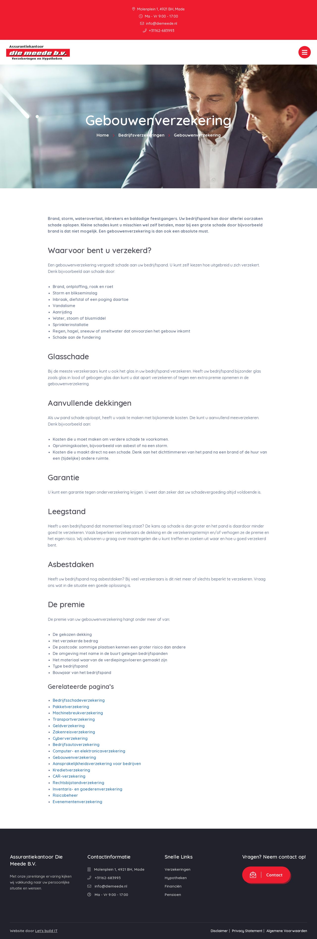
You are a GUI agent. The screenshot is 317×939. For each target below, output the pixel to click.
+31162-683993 (158, 30)
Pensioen (173, 894)
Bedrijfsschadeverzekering (79, 700)
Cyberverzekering (70, 738)
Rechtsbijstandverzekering (78, 782)
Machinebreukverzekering (78, 712)
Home (103, 135)
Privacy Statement (245, 931)
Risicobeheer (65, 795)
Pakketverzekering (71, 706)
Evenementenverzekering (77, 801)
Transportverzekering (74, 719)
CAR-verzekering (69, 776)
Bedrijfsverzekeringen (141, 135)
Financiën (173, 886)
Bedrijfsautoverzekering (76, 744)
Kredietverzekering (71, 770)
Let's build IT (46, 930)
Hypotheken (176, 877)
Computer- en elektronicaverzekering (89, 750)
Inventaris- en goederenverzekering (87, 789)
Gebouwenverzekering (74, 757)
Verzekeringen (177, 869)
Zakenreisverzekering (74, 731)
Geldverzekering (69, 725)
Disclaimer (215, 931)
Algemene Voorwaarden (286, 931)
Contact (266, 875)
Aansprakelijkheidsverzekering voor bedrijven (97, 763)
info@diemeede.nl (158, 23)
